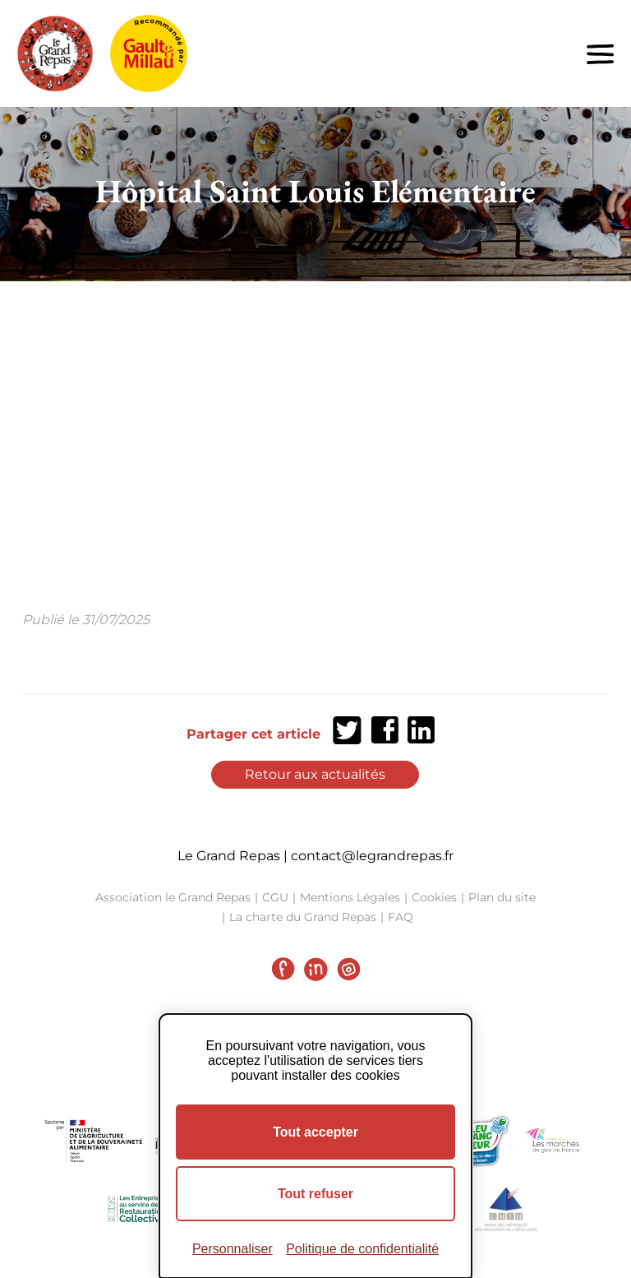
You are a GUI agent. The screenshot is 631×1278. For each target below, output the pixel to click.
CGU (275, 897)
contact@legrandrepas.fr (372, 856)
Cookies (434, 897)
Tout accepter (315, 1132)
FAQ (400, 917)
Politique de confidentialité (362, 1249)
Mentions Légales (350, 897)
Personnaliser (232, 1249)
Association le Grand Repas (173, 897)
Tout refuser (315, 1194)
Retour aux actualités (315, 774)
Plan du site (502, 897)
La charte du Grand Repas (302, 917)
